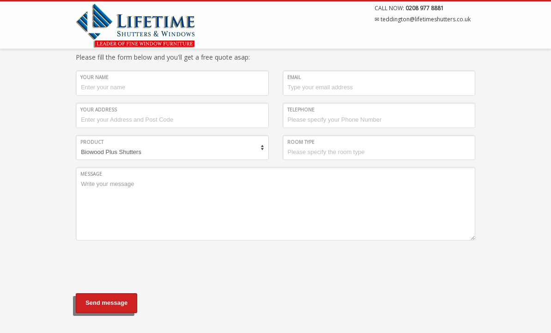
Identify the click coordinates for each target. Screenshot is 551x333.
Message (91, 174)
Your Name (94, 77)
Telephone (301, 109)
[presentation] (146, 265)
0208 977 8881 (425, 8)
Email (294, 77)
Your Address (98, 109)
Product (91, 142)
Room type (301, 142)
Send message (106, 302)
